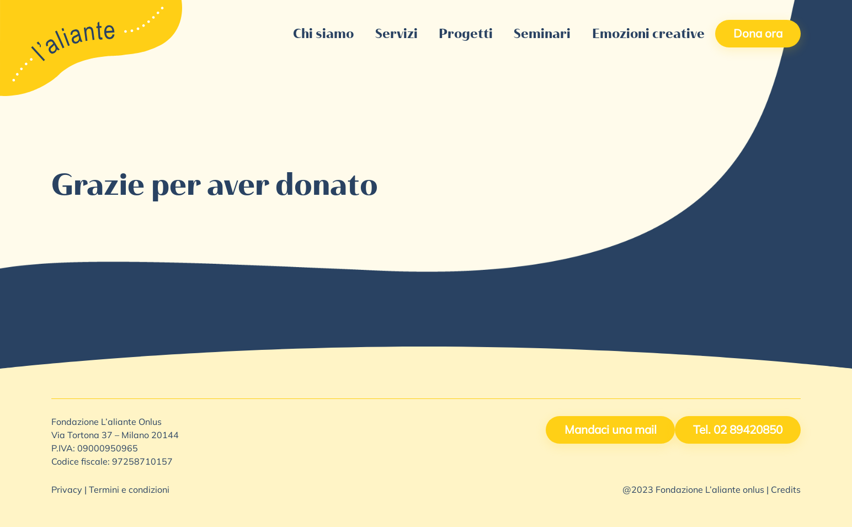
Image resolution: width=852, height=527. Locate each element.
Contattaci (532, 11)
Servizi (396, 33)
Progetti (466, 33)
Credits (786, 490)
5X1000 (471, 11)
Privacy (66, 490)
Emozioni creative (648, 33)
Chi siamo (323, 33)
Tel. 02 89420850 (737, 430)
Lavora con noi (609, 11)
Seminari (542, 33)
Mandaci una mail (611, 430)
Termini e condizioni (129, 490)
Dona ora (757, 34)
